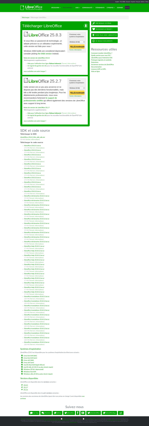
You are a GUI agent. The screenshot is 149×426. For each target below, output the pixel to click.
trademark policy (73, 422)
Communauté (87, 7)
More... (147, 1)
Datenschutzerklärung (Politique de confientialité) (48, 418)
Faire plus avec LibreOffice (104, 35)
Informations (77, 50)
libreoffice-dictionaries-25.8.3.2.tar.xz (36, 200)
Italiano (143, 1)
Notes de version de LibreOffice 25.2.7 (37, 107)
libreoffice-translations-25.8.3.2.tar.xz (36, 301)
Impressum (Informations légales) (28, 418)
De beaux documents (102, 41)
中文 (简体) (122, 1)
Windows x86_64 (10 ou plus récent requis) (38, 374)
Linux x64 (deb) (29, 360)
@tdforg (57, 413)
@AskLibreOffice (94, 413)
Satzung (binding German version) (92, 418)
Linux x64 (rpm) (29, 362)
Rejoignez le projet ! (102, 29)
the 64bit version (45, 54)
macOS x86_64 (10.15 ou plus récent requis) (38, 367)
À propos (111, 7)
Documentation (96, 67)
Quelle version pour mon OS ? (101, 55)
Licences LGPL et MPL (98, 69)
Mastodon (46, 413)
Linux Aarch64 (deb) (30, 355)
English (117, 1)
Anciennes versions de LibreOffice (102, 64)
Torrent (71, 50)
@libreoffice (69, 413)
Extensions (94, 62)
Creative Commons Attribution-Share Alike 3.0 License (56, 420)
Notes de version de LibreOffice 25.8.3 (37, 58)
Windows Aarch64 (30, 371)
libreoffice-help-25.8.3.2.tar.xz (34, 251)
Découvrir (55, 7)
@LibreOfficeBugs (109, 413)
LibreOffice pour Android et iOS (101, 57)
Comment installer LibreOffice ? (101, 53)
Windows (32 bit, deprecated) (33, 369)
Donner (120, 7)
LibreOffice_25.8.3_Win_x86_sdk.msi (32, 137)
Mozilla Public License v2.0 (113, 420)
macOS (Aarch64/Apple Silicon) (34, 365)
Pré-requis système (101, 23)
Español (133, 1)
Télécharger (68, 7)
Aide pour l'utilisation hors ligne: (44, 63)
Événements (100, 7)
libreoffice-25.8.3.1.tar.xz (32, 145)
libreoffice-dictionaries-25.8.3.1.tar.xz (36, 196)
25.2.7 (26, 387)
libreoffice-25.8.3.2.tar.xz (32, 150)
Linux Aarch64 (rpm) (30, 358)
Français (138, 1)
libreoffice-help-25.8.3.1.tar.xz (34, 246)
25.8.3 (26, 385)
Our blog (34, 413)
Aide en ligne (95, 71)
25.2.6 (26, 390)
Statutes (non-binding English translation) (72, 418)
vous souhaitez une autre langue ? (35, 71)
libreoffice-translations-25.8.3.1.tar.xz (36, 296)
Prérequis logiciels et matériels (101, 60)
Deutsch (128, 1)
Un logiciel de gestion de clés (37, 66)
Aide (77, 7)
